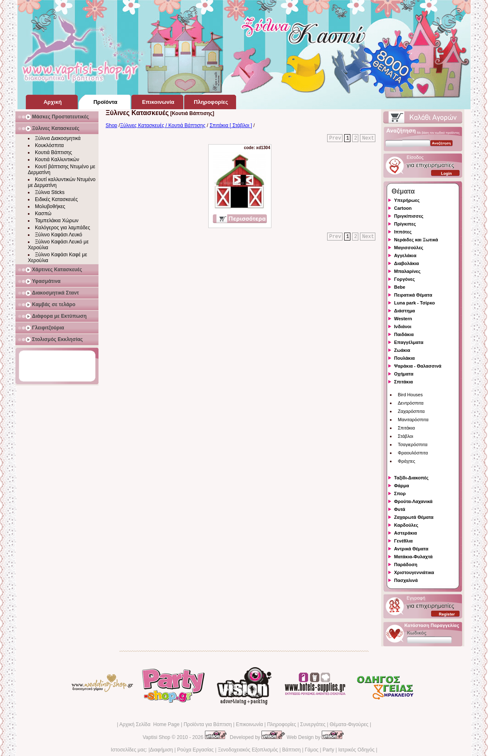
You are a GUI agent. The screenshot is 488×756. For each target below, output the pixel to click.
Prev (335, 138)
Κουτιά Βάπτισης (53, 152)
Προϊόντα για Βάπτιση (208, 724)
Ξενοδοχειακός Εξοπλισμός (248, 750)
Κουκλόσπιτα (49, 145)
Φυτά (399, 509)
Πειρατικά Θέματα (413, 294)
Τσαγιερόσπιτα (412, 444)
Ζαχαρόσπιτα (411, 411)
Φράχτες (406, 461)
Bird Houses (410, 394)
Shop (111, 125)
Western (403, 318)
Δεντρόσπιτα (411, 402)
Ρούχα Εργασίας (195, 750)
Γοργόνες (404, 279)
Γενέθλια (403, 540)
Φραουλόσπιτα (413, 452)
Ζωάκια (402, 350)
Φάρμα (401, 485)
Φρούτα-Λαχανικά (413, 501)
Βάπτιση (291, 750)
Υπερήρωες (407, 200)
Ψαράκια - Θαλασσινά (417, 365)
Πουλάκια (404, 358)
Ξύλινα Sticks (49, 192)
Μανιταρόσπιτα (413, 419)
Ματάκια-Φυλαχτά (413, 556)
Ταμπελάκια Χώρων (57, 220)
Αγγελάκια (405, 255)
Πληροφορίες (281, 724)
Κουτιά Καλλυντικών (57, 159)
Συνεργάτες (312, 724)
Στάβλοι (405, 436)
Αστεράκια (405, 532)
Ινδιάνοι (403, 326)
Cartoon (403, 208)
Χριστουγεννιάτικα (414, 572)
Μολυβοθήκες (50, 206)
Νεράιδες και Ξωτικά (416, 239)
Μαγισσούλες (408, 247)
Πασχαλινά (406, 580)
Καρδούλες (406, 525)
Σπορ (400, 493)
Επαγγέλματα (408, 342)
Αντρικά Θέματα (411, 548)
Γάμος (311, 750)
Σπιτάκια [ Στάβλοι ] (230, 125)
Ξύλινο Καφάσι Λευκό (58, 235)
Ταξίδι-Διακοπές (411, 477)
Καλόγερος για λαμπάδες (62, 228)
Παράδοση (405, 564)
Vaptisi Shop (156, 737)
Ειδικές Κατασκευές (56, 199)
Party (328, 750)
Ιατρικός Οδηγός (356, 750)
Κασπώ (43, 213)
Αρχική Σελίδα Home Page (149, 724)
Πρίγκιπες (405, 223)
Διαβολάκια (406, 263)
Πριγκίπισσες (409, 216)
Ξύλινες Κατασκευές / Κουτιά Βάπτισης (163, 125)
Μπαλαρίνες (407, 271)
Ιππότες (403, 231)
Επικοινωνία (249, 724)
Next (368, 138)
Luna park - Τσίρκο (414, 302)
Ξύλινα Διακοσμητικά (58, 138)
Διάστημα (404, 310)
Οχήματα (403, 373)
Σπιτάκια (403, 381)
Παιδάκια (404, 334)
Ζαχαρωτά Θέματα (414, 517)
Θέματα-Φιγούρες (349, 724)
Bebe (399, 287)
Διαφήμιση (161, 750)
